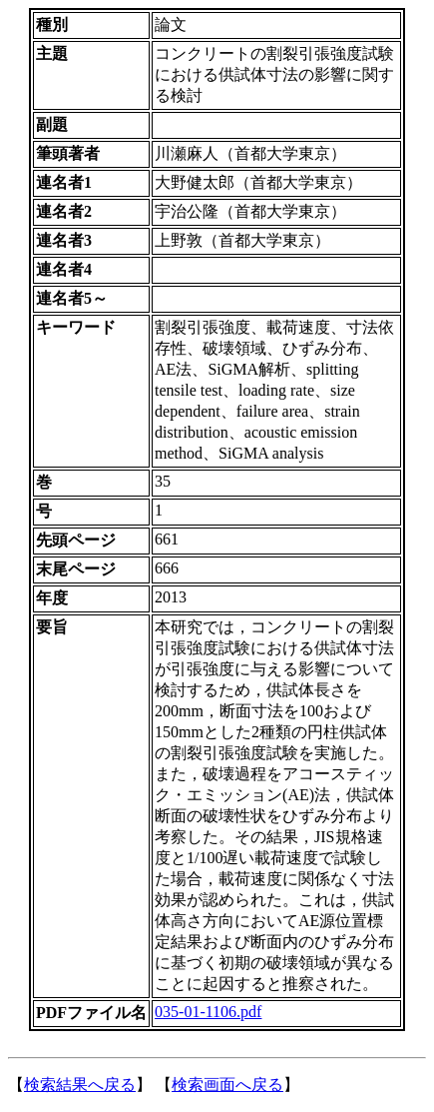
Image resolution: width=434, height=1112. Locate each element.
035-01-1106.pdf (208, 1011)
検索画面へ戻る (227, 1084)
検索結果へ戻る (80, 1084)
